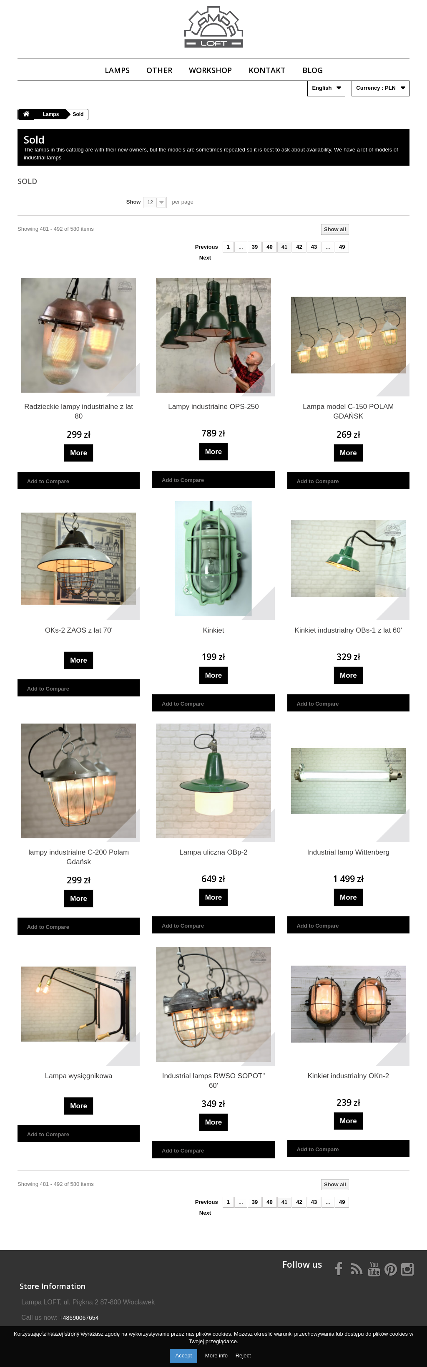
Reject (243, 1355)
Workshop (210, 70)
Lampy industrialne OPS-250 (213, 407)
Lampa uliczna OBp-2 (213, 852)
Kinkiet (213, 630)
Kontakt (267, 70)
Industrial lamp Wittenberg (348, 852)
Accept (183, 1355)
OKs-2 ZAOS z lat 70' (79, 630)
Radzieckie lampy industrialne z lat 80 (78, 411)
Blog (312, 70)
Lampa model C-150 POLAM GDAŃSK (348, 411)
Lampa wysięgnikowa (79, 1076)
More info (217, 1355)
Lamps (117, 70)
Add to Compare (48, 481)
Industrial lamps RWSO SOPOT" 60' (213, 1081)
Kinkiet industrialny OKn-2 (348, 1076)
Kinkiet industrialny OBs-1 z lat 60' (348, 630)
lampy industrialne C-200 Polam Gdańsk (78, 857)
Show (133, 202)
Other (159, 70)
